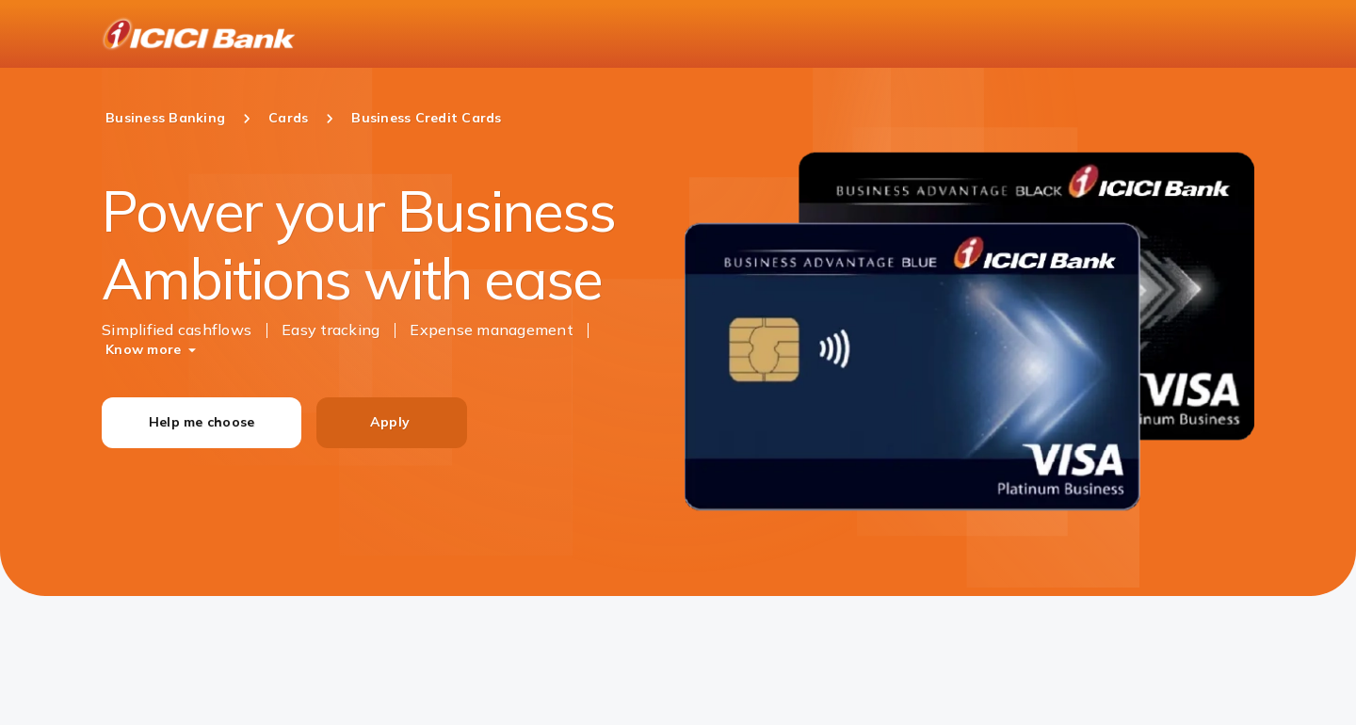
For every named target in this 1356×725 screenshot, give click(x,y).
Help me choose (202, 421)
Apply (390, 421)
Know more (143, 349)
